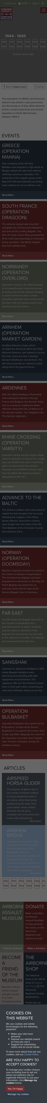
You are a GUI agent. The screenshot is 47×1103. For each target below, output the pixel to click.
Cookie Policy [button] (31, 1054)
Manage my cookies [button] (18, 1094)
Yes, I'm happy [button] (15, 1089)
